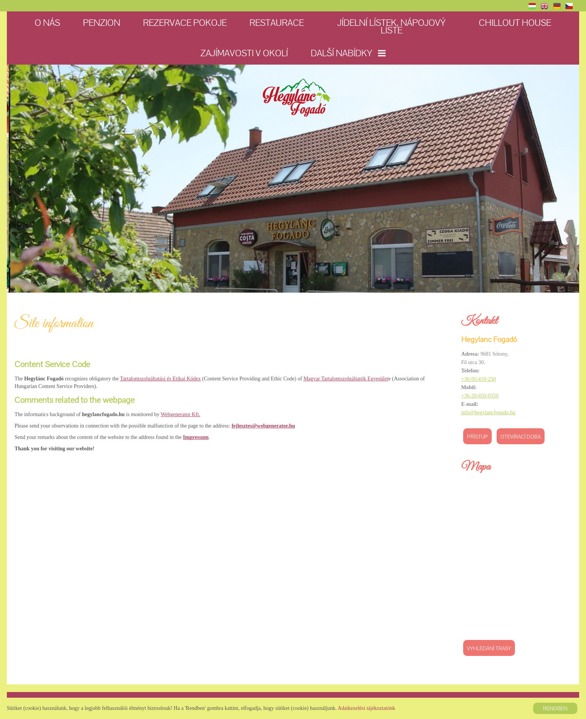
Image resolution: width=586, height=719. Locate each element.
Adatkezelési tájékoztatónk (366, 708)
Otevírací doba (520, 436)
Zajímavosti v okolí (244, 53)
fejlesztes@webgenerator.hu (264, 425)
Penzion (102, 23)
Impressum (196, 436)
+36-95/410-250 (478, 379)
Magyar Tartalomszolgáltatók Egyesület (346, 378)
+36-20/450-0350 (479, 396)
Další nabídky (348, 53)
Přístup (476, 436)
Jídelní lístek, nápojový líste (391, 26)
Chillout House (515, 23)
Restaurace (277, 23)
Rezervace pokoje (185, 23)
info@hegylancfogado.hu (488, 412)
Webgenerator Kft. (181, 414)
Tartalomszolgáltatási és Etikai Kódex (161, 378)
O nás (47, 23)
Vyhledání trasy (488, 648)
